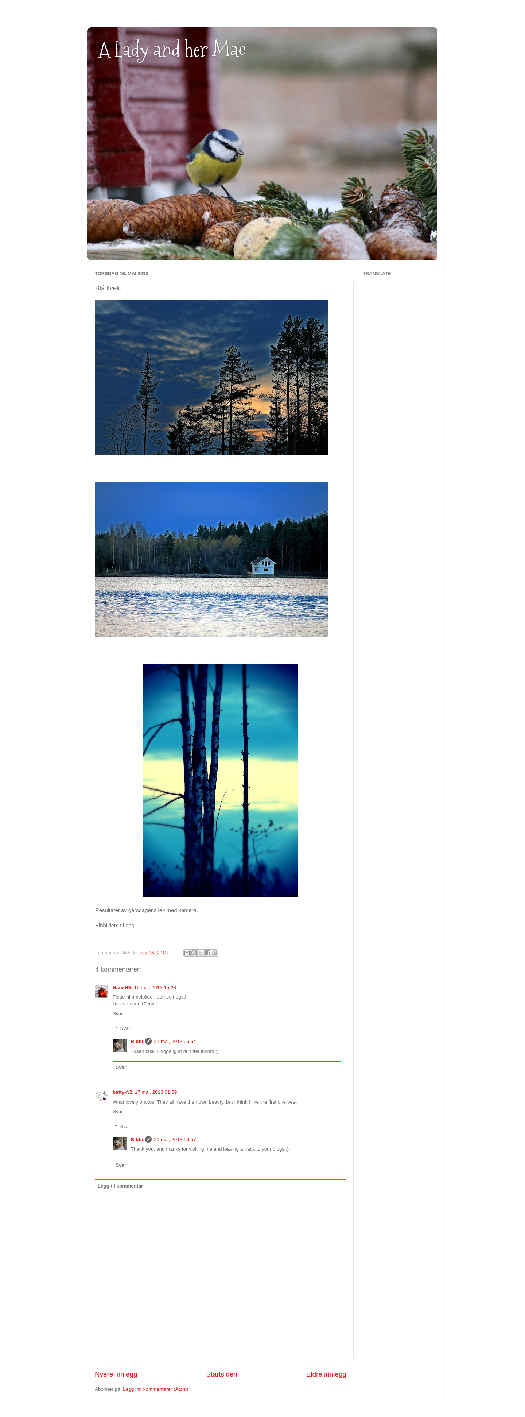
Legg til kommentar (120, 1186)
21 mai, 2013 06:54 (175, 1041)
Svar (118, 1013)
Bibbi (137, 1041)
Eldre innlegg (326, 1374)
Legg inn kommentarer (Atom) (155, 1389)
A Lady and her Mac (172, 49)
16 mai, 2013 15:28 (155, 987)
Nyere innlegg (116, 1374)
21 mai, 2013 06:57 (175, 1139)
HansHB (122, 987)
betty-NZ (123, 1092)
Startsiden (221, 1374)
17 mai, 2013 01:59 (156, 1092)
